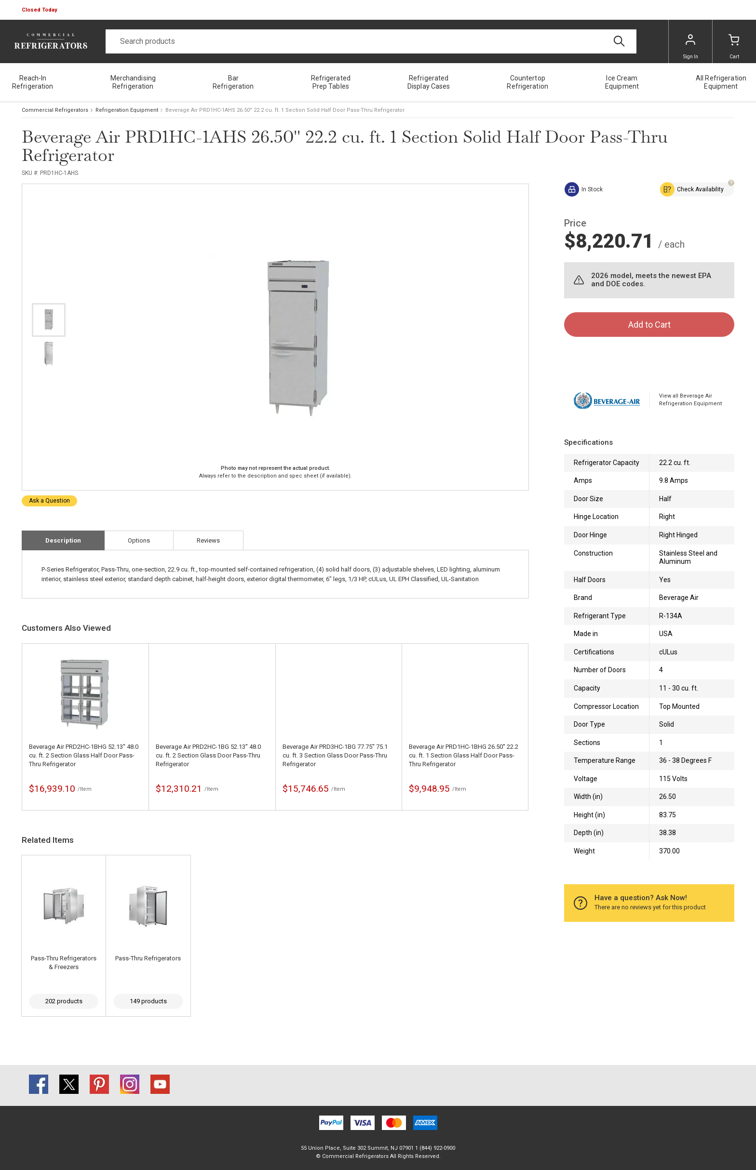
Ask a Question (49, 500)
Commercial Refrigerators (55, 110)
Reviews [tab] (208, 540)
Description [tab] (63, 540)
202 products (63, 1001)
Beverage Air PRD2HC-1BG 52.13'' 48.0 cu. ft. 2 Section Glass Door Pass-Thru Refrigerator (208, 755)
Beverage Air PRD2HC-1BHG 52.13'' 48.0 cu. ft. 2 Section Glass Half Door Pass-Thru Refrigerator (83, 755)
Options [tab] (139, 540)
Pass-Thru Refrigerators (148, 958)
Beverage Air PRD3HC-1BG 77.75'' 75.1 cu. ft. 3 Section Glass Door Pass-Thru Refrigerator (335, 755)
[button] (40, 10)
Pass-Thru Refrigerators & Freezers (63, 963)
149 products (148, 1001)
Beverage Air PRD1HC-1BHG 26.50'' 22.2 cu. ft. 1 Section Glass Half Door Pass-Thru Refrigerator (463, 755)
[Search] (371, 41)
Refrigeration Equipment (126, 110)
